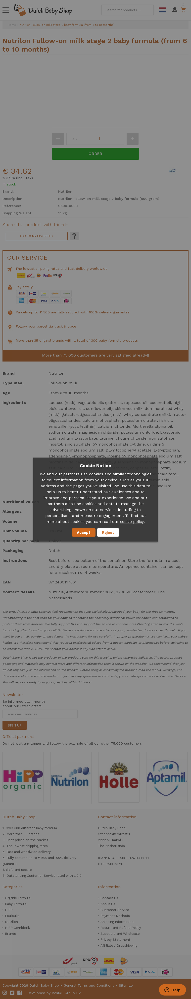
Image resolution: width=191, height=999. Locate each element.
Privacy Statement (115, 939)
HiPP (9, 910)
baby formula (46, 828)
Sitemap (126, 985)
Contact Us (109, 898)
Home (12, 25)
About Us (107, 904)
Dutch (162, 9)
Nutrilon (11, 922)
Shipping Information (117, 922)
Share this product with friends (35, 224)
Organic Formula (18, 898)
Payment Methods (115, 916)
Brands (10, 934)
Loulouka (12, 916)
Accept (84, 532)
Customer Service (114, 910)
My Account (175, 10)
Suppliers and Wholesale (120, 934)
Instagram (4, 992)
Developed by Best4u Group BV (54, 993)
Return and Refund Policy (120, 928)
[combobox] (127, 10)
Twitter (12, 992)
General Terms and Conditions (89, 985)
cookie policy (132, 521)
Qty (74, 139)
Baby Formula (16, 904)
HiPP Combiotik (17, 928)
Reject (108, 532)
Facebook (19, 992)
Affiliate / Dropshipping (118, 945)
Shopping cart (184, 10)
